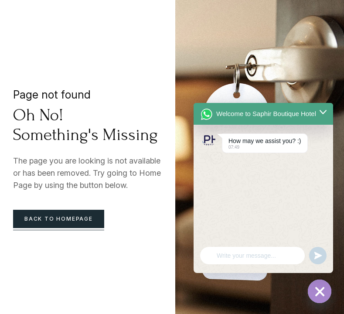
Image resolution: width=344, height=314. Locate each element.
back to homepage (58, 218)
